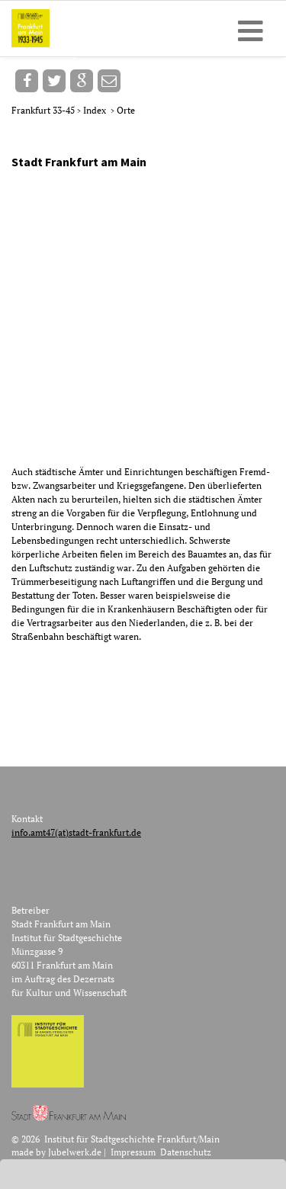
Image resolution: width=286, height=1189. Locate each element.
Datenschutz (185, 1152)
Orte (126, 110)
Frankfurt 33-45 (44, 110)
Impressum (133, 1152)
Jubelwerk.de (74, 1152)
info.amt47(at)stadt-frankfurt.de (76, 832)
